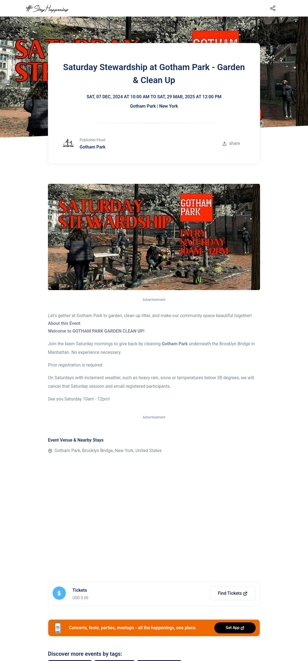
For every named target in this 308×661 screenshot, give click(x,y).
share (231, 143)
